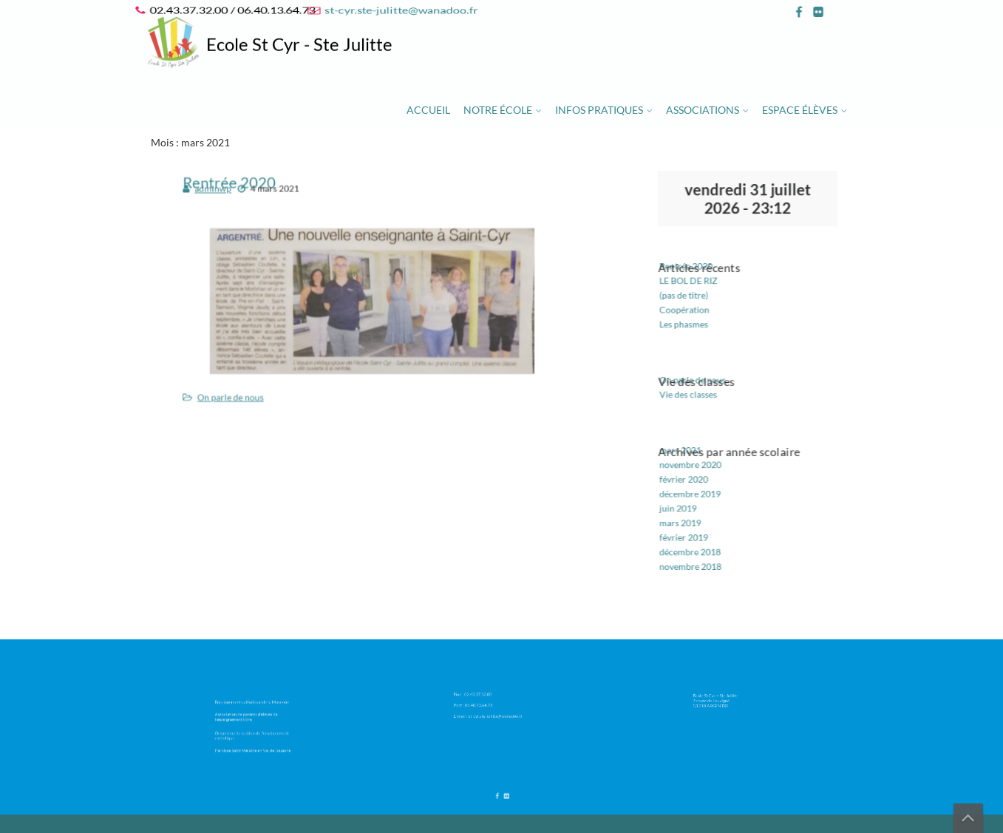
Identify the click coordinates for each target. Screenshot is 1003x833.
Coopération (693, 319)
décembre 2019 (698, 476)
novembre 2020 (698, 451)
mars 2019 (689, 501)
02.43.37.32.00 (489, 695)
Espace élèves (799, 109)
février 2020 (692, 464)
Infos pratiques (599, 109)
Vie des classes (696, 391)
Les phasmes (692, 331)
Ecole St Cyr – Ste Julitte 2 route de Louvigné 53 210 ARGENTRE (727, 698)
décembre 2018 (698, 526)
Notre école (497, 109)
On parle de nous (250, 382)
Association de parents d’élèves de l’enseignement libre (252, 717)
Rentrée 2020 (695, 281)
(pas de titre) (692, 306)
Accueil (428, 109)
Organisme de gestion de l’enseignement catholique (255, 729)
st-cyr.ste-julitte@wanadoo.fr (398, 9)
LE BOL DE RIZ (696, 294)
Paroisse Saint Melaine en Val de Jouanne (255, 739)
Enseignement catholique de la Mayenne (255, 707)
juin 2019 (688, 489)
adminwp (235, 203)
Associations (702, 109)
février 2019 (692, 513)
